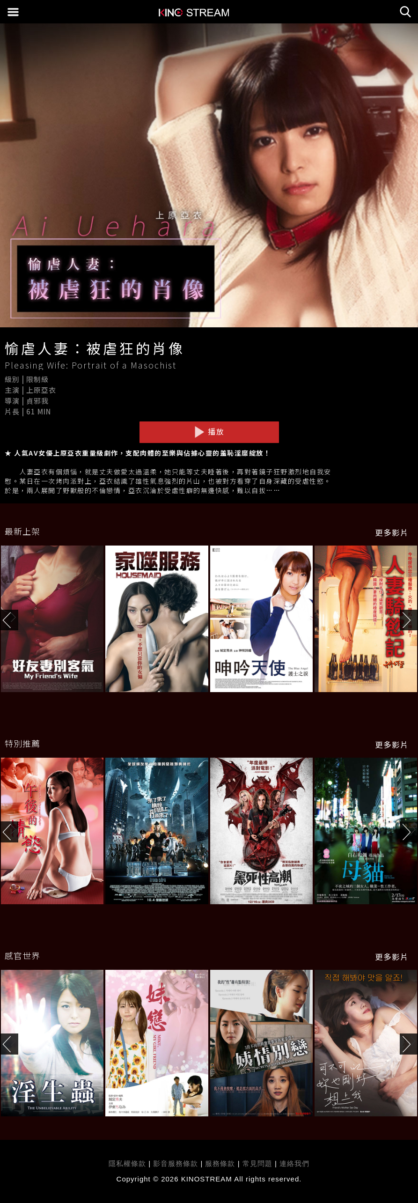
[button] (409, 620)
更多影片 (392, 532)
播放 (209, 432)
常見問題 (257, 1163)
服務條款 (221, 1163)
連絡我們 (294, 1163)
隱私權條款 (127, 1163)
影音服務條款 (175, 1163)
